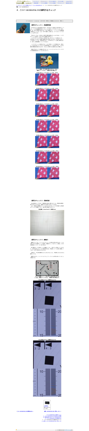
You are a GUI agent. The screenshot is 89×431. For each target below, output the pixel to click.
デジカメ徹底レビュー (27, 5)
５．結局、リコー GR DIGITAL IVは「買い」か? (51, 421)
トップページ (19, 5)
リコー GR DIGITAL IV (37, 5)
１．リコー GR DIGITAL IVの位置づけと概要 (52, 415)
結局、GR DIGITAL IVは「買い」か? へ (52, 411)
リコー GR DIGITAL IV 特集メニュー (53, 414)
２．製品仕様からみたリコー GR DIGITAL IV (52, 417)
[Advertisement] (44, 15)
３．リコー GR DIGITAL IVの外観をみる (53, 418)
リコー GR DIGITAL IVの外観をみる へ (25, 411)
